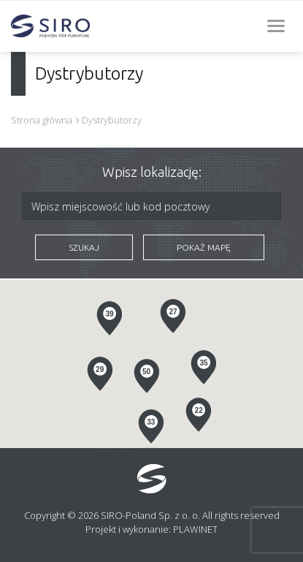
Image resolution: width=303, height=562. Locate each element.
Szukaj (84, 247)
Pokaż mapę (204, 247)
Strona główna (41, 119)
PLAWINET (195, 529)
